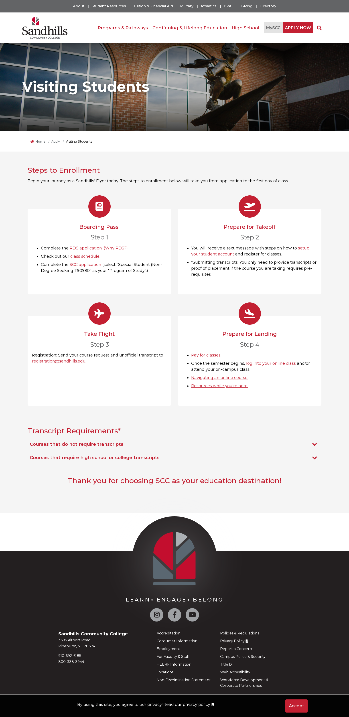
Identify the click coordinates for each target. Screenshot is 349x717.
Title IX (226, 664)
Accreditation (169, 633)
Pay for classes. (206, 355)
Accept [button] (296, 705)
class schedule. (85, 256)
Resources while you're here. (219, 385)
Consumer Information (177, 641)
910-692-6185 (69, 656)
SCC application (85, 264)
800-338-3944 (71, 662)
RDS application (86, 248)
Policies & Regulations (239, 633)
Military (186, 6)
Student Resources (108, 6)
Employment (168, 649)
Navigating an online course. (219, 377)
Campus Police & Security (243, 656)
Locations (165, 672)
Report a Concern (236, 649)
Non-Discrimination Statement (184, 680)
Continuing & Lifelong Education (189, 27)
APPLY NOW (298, 27)
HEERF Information (174, 664)
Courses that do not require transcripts (174, 444)
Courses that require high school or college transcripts (174, 458)
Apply (55, 142)
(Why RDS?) (116, 248)
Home (40, 142)
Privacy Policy (232, 641)
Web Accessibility (235, 672)
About (78, 6)
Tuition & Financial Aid (153, 6)
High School (245, 27)
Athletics (209, 6)
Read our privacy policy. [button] (187, 704)
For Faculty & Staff (173, 656)
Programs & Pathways (123, 27)
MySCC (273, 27)
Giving (246, 6)
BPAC (229, 6)
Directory (268, 6)
